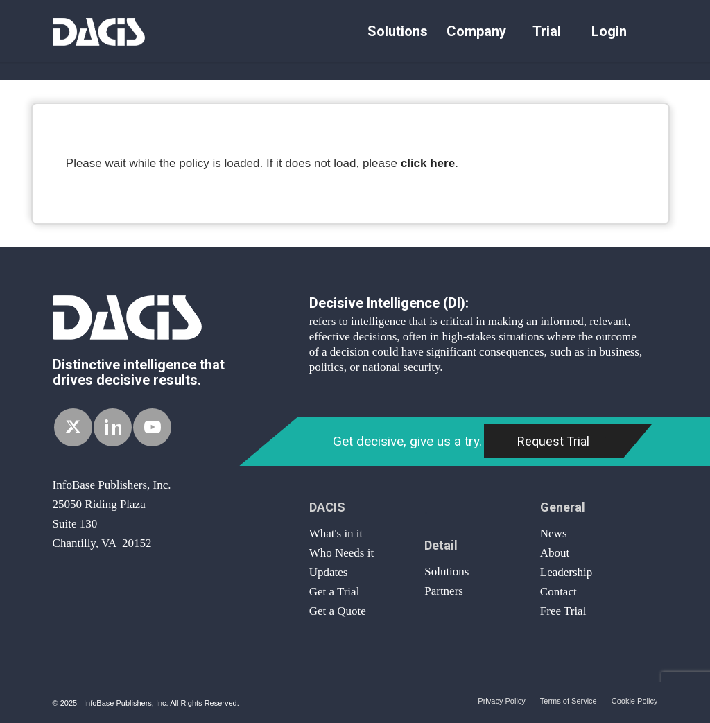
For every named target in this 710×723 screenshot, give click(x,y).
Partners (443, 591)
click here (428, 163)
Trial (546, 31)
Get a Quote (337, 611)
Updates (328, 572)
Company (476, 31)
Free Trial (563, 611)
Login (609, 31)
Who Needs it (341, 552)
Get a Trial (334, 591)
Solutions (397, 31)
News (553, 533)
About (555, 552)
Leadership (566, 572)
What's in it (336, 533)
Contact (558, 591)
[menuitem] (397, 31)
